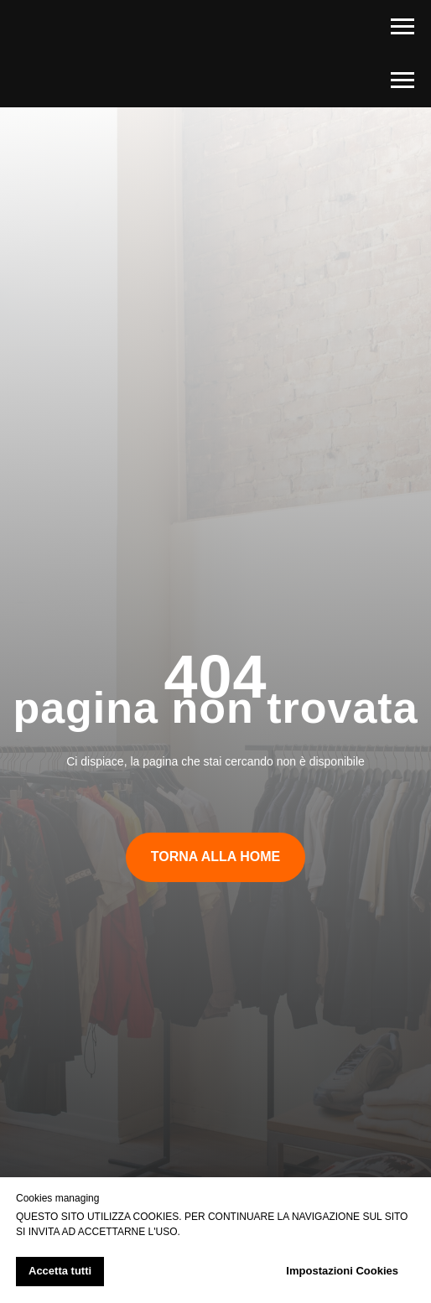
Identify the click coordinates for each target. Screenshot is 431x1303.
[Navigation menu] (402, 26)
